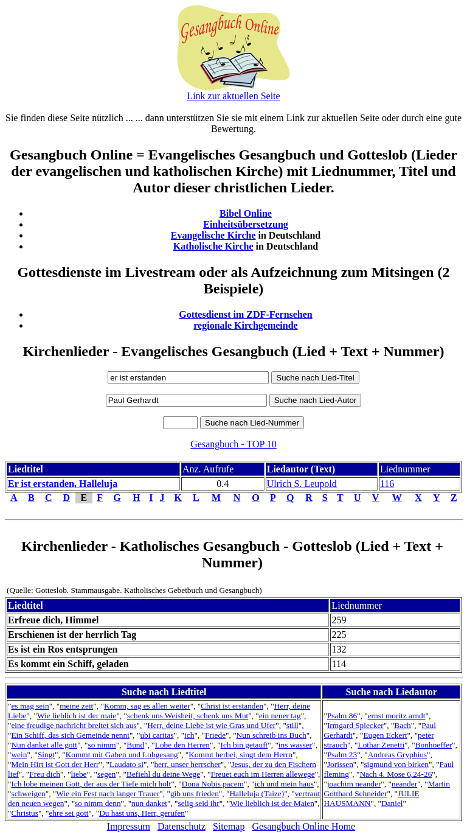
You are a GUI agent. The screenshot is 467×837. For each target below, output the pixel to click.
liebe (79, 774)
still (292, 725)
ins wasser (295, 744)
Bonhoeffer (433, 744)
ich (189, 735)
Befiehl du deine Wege (163, 774)
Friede (215, 735)
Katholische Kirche (213, 246)
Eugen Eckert (385, 735)
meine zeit (76, 705)
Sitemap (228, 826)
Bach (402, 725)
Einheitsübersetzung (245, 224)
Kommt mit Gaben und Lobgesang (122, 754)
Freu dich (44, 774)
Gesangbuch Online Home (303, 826)
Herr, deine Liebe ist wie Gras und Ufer (211, 725)
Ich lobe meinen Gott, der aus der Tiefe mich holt (91, 783)
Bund (135, 744)
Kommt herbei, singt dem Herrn (240, 754)
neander (404, 783)
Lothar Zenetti (381, 744)
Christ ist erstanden (232, 705)
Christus (24, 813)
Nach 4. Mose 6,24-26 (395, 774)
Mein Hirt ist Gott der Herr (55, 764)
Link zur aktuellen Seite (233, 96)
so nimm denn (98, 803)
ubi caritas (156, 735)
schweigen (28, 793)
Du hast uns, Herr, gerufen (142, 813)
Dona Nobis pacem (213, 783)
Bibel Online (246, 213)
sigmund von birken (396, 764)
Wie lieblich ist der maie (76, 715)
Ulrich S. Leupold (302, 483)
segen (106, 774)
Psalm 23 (342, 754)
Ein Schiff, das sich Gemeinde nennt (70, 735)
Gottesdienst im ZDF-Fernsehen (246, 314)
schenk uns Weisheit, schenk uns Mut (187, 715)
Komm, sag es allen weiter (147, 705)
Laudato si (126, 764)
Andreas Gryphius (397, 754)
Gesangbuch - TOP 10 (233, 444)
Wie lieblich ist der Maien (272, 803)
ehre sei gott (68, 813)
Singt (46, 754)
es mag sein (30, 705)
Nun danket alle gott (44, 744)
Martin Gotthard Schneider (386, 788)
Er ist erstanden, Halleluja (62, 483)
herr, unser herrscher (187, 764)
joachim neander (354, 783)
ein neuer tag (280, 715)
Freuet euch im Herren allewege (263, 774)
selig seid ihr (199, 803)
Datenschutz (181, 826)
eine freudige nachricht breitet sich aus (73, 725)
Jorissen (340, 764)
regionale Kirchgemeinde (245, 325)
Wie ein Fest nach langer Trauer (107, 793)
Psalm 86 (342, 715)
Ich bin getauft (244, 744)
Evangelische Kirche (213, 235)
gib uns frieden (194, 793)
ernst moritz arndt (397, 715)
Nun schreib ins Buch (271, 735)
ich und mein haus (284, 783)
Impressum (128, 826)
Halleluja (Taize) (256, 793)
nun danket (149, 803)
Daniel (392, 803)
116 (387, 483)
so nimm (102, 744)
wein (19, 754)
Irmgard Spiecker (355, 725)
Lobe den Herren (182, 744)
